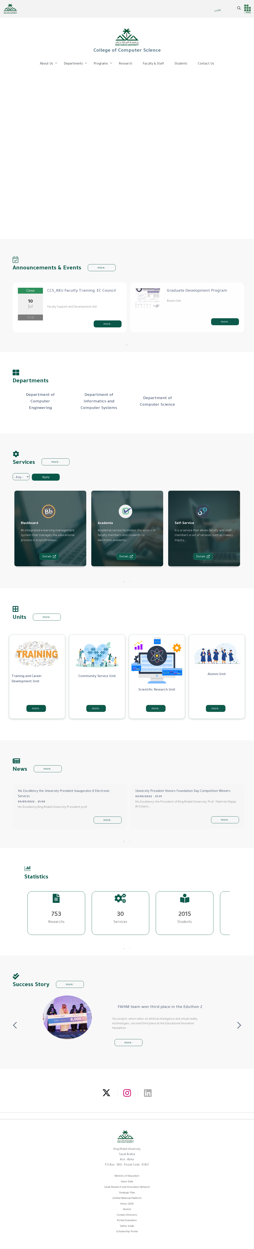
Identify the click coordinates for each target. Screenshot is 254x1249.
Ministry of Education (127, 1176)
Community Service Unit (97, 676)
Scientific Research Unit (157, 690)
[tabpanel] (70, 307)
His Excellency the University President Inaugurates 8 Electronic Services (64, 794)
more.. (102, 268)
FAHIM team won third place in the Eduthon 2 (160, 1007)
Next (239, 1023)
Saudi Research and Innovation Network (127, 1187)
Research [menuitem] (125, 64)
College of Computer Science (127, 40)
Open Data (127, 1182)
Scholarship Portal (127, 1231)
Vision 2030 (127, 1204)
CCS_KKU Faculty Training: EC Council (81, 291)
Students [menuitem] (180, 64)
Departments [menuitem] (73, 65)
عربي (217, 10)
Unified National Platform (127, 1198)
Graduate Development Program (197, 291)
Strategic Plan (127, 1193)
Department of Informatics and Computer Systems (99, 401)
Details (49, 557)
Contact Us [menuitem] (206, 64)
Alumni (127, 1209)
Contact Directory (127, 1215)
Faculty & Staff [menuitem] (153, 64)
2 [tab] (130, 582)
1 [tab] (127, 345)
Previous (15, 1023)
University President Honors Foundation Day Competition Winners (182, 791)
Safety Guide (127, 1226)
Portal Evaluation (127, 1220)
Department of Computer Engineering (40, 401)
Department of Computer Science (157, 401)
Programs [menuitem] (100, 65)
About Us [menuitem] (47, 65)
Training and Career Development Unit (27, 679)
